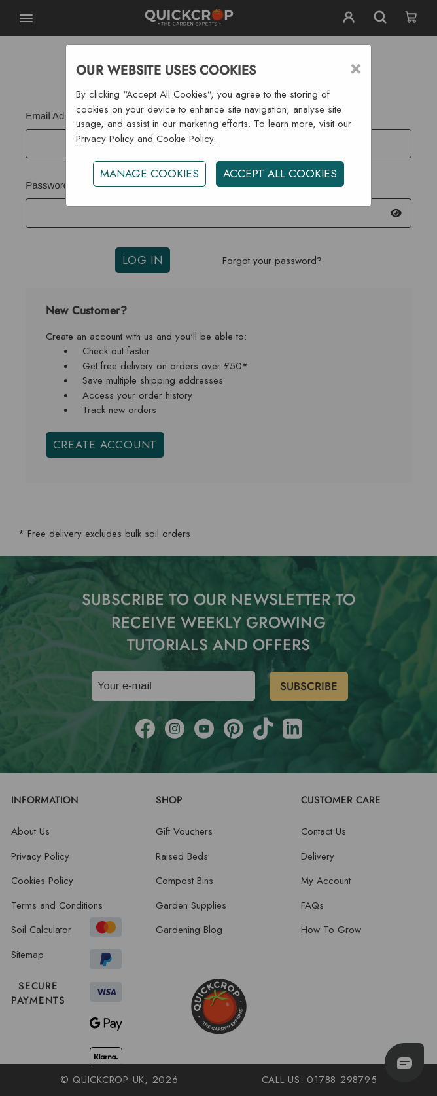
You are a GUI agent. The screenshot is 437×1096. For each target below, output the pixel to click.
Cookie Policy (184, 139)
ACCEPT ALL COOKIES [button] (280, 173)
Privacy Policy (105, 139)
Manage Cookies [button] (149, 173)
